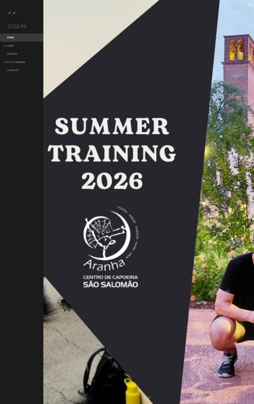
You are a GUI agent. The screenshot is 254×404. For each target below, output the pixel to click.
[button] (250, 5)
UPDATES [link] (12, 53)
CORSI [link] (10, 45)
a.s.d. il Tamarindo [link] (16, 62)
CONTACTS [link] (12, 70)
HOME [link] (10, 37)
